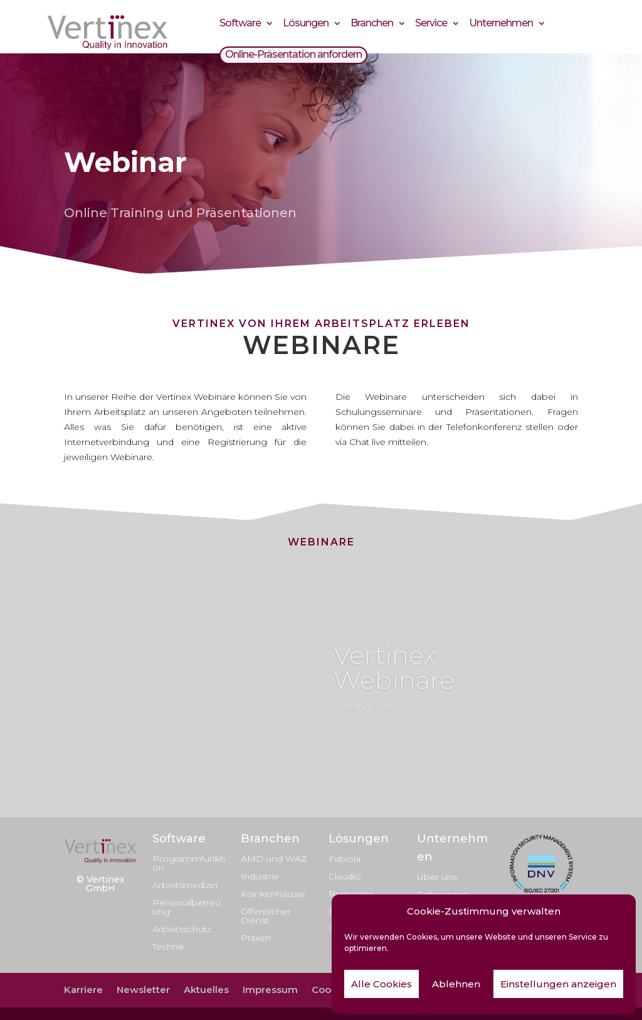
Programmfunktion (188, 863)
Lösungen (306, 25)
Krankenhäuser (273, 893)
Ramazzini (351, 893)
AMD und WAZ (274, 858)
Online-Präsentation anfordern (293, 56)
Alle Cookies (381, 984)
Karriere (83, 990)
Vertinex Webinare (394, 678)
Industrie (260, 876)
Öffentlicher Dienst (266, 916)
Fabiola (344, 858)
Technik (168, 946)
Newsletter (143, 990)
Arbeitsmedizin (185, 885)
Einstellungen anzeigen (558, 984)
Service (431, 25)
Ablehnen (456, 984)
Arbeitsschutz (181, 929)
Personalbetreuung (186, 907)
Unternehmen (501, 25)
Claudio (345, 876)
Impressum (270, 990)
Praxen (256, 937)
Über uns (437, 877)
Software (240, 25)
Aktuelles (206, 990)
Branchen (371, 25)
